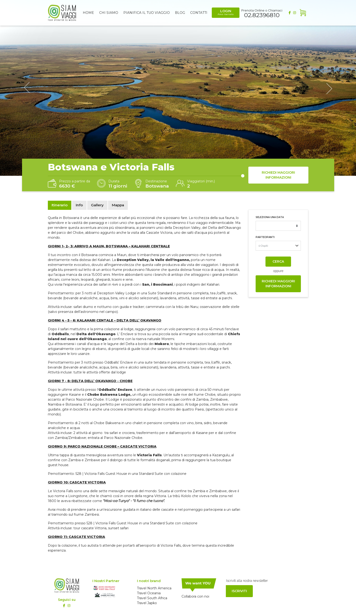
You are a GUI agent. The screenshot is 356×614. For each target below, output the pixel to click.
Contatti (198, 13)
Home (88, 13)
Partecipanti (265, 237)
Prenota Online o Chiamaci (261, 12)
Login (226, 12)
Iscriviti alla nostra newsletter (247, 581)
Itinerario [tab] (60, 205)
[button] (26, 88)
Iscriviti (239, 591)
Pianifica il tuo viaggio (146, 13)
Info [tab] (79, 205)
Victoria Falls (63, 491)
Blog (180, 13)
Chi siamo (108, 13)
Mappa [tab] (118, 205)
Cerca (278, 261)
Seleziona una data (270, 217)
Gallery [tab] (97, 205)
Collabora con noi (195, 596)
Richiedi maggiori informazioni (278, 175)
